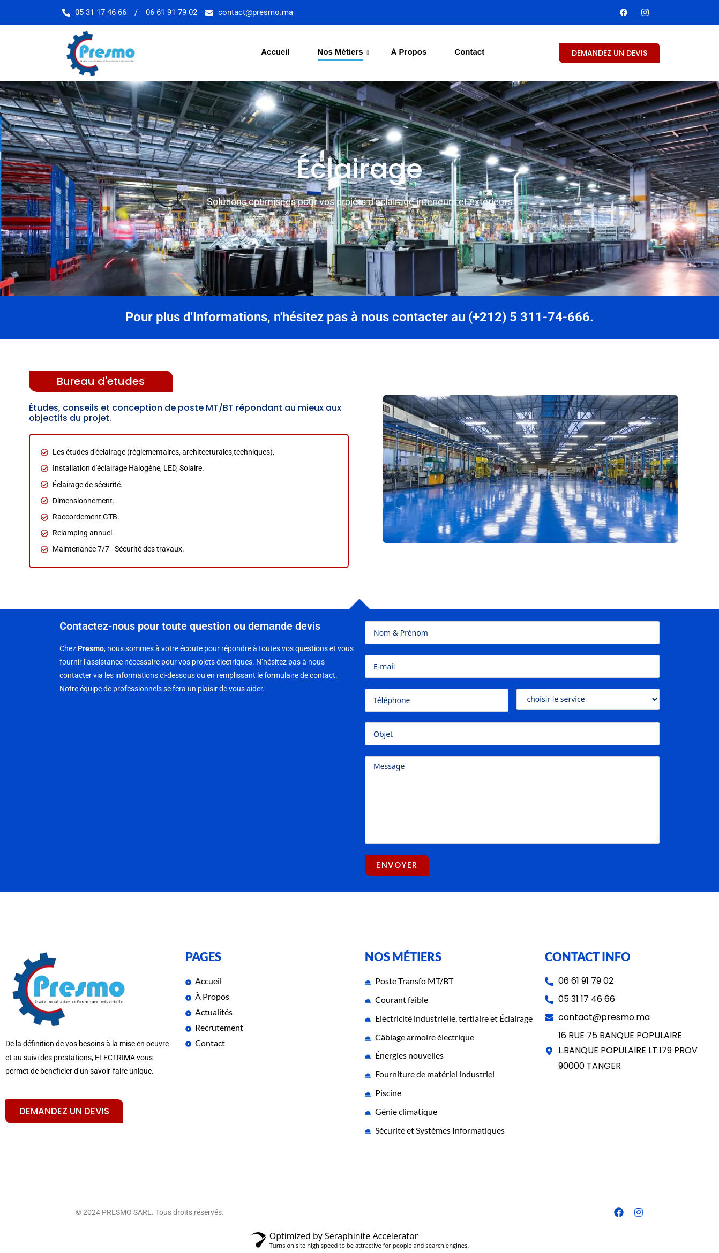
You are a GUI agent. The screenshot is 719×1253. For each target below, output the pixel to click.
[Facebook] (624, 12)
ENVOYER (397, 865)
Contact (469, 51)
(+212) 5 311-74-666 (529, 317)
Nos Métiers (342, 51)
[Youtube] (645, 12)
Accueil (275, 51)
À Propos (409, 51)
